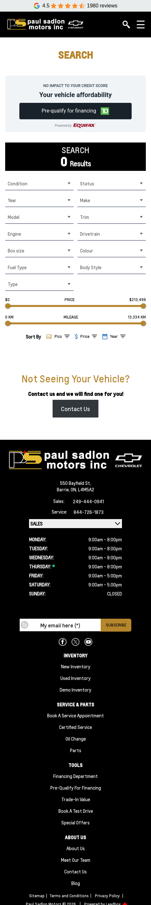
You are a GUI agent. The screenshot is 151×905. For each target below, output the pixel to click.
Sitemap (37, 895)
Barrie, (64, 489)
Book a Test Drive (75, 811)
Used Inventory (75, 678)
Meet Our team (75, 860)
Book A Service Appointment (75, 715)
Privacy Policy (107, 895)
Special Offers (75, 822)
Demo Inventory (75, 690)
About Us (75, 848)
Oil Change (75, 739)
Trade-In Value (75, 799)
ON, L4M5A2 (82, 489)
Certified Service (75, 727)
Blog (75, 883)
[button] (75, 111)
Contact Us (75, 408)
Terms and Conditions (69, 895)
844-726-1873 (89, 512)
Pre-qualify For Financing (75, 788)
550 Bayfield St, (75, 483)
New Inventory (75, 666)
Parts (75, 750)
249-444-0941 (88, 501)
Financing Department (75, 776)
